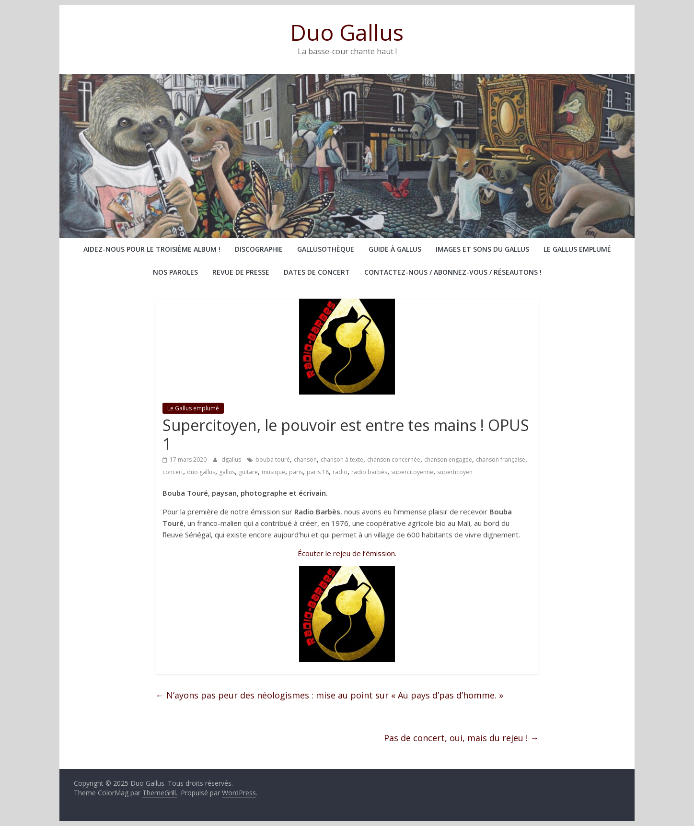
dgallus (232, 459)
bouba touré (272, 459)
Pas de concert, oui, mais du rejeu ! (461, 738)
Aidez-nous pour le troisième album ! (151, 249)
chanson (305, 459)
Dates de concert (317, 272)
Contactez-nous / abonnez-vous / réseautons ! (453, 272)
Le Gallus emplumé (577, 249)
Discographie (259, 249)
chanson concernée (393, 459)
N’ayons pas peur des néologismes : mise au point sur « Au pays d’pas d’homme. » (329, 695)
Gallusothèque (325, 249)
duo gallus (201, 472)
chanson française (500, 459)
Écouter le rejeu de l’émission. (347, 553)
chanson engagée (448, 459)
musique (273, 472)
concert (172, 472)
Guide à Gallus (395, 249)
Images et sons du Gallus (482, 249)
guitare (248, 472)
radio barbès (369, 472)
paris (296, 472)
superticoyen (455, 472)
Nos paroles (175, 272)
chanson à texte (342, 459)
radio (340, 472)
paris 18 (318, 472)
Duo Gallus (347, 32)
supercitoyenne (412, 472)
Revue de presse (240, 272)
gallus (227, 472)
